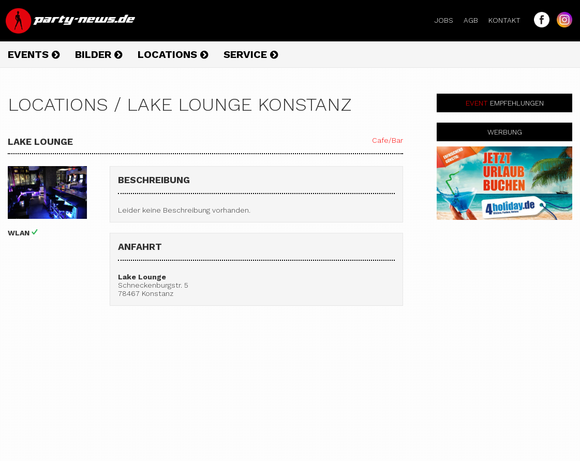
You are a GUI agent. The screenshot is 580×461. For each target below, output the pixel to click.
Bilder (98, 54)
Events (34, 54)
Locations (173, 54)
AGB (475, 20)
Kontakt (508, 20)
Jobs (448, 20)
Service (251, 54)
